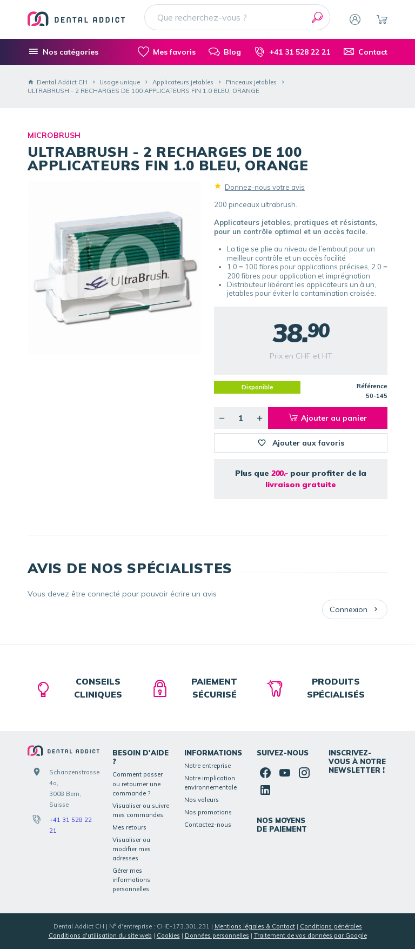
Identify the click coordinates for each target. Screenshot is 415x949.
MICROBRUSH (54, 135)
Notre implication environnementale (210, 782)
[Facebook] (265, 772)
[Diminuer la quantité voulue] (222, 418)
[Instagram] (304, 772)
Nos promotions (208, 812)
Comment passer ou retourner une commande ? (137, 784)
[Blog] (224, 52)
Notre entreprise (207, 765)
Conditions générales (331, 926)
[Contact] (365, 52)
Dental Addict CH (58, 82)
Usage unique (119, 82)
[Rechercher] (317, 17)
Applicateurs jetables (182, 82)
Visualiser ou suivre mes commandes (140, 810)
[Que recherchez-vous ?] (237, 17)
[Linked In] (265, 790)
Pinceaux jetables (251, 82)
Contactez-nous (207, 824)
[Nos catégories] (63, 52)
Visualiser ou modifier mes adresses (131, 849)
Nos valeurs (201, 800)
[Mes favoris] (166, 52)
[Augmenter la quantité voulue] (260, 418)
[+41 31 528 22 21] (292, 52)
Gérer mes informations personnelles (131, 880)
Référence (372, 386)
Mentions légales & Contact (255, 926)
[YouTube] (284, 772)
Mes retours (129, 827)
